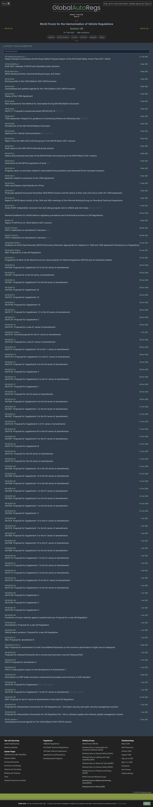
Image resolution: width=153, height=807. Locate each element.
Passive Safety (10, 758)
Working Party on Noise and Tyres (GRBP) (98, 763)
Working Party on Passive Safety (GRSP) (97, 767)
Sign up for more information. (116, 3)
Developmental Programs (52, 758)
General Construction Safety (15, 780)
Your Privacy (126, 769)
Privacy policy (122, 803)
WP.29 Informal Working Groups (94, 777)
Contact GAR (126, 751)
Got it (147, 803)
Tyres (6, 777)
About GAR (125, 744)
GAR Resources (127, 747)
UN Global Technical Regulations (55, 747)
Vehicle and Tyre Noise (12, 769)
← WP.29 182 (8, 28)
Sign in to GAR (126, 762)
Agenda (51, 37)
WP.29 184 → (145, 28)
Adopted (93, 37)
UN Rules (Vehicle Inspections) (55, 751)
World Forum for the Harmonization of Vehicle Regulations (76, 24)
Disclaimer (125, 766)
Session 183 (76, 28)
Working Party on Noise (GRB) (93, 786)
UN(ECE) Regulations (51, 744)
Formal (74, 37)
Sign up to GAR (127, 758)
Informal (83, 37)
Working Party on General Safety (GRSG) (97, 753)
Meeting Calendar (11, 747)
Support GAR (126, 755)
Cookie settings (127, 773)
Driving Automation (11, 762)
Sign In (148, 3)
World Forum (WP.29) (90, 744)
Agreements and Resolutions (54, 755)
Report (102, 37)
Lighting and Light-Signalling (15, 754)
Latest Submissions (11, 744)
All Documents (63, 37)
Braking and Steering (12, 773)
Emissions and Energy (12, 765)
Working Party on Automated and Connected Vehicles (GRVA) (95, 748)
